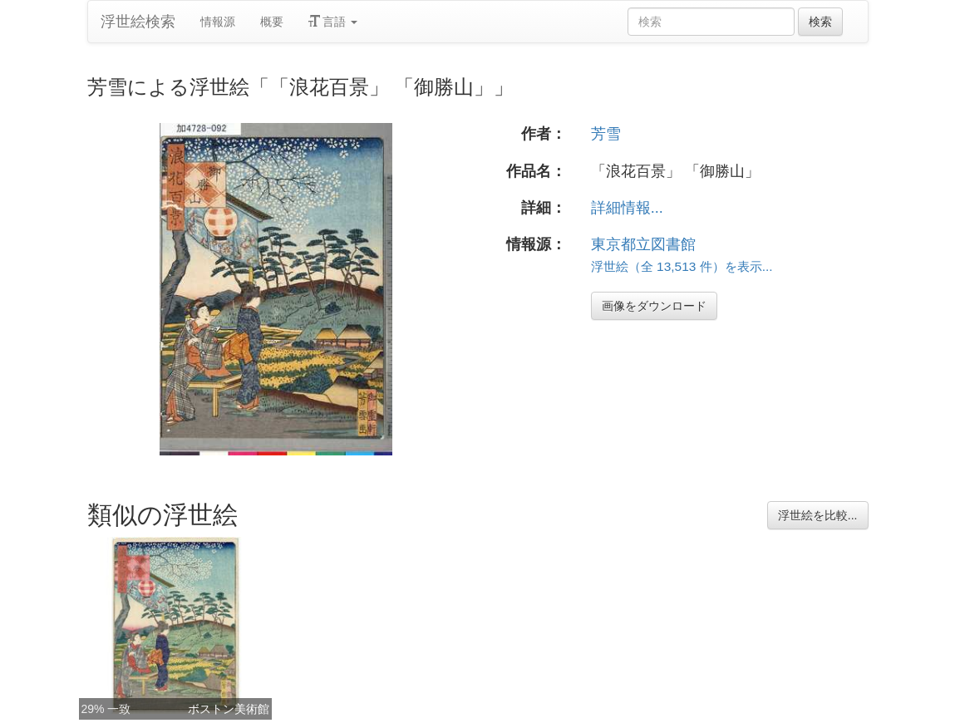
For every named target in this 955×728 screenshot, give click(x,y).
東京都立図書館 (643, 244)
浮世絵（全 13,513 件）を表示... (682, 266)
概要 (271, 21)
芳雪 (606, 133)
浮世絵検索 (138, 21)
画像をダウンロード (654, 305)
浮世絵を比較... (818, 515)
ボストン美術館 (228, 709)
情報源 (217, 21)
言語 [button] (333, 21)
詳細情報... (627, 207)
